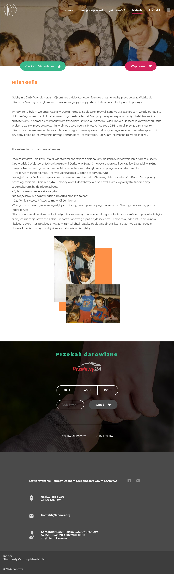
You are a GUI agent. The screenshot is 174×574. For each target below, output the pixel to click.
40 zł (87, 390)
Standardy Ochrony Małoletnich (24, 559)
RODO (7, 556)
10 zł (67, 390)
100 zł (108, 390)
